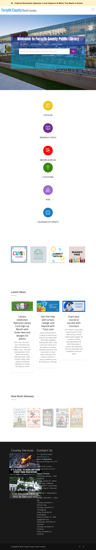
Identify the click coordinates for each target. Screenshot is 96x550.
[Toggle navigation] (93, 9)
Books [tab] (46, 44)
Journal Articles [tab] (36, 44)
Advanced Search (48, 55)
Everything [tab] (24, 44)
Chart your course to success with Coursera (74, 321)
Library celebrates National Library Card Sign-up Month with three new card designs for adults (22, 327)
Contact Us (45, 457)
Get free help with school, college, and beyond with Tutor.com (48, 323)
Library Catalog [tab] (57, 44)
